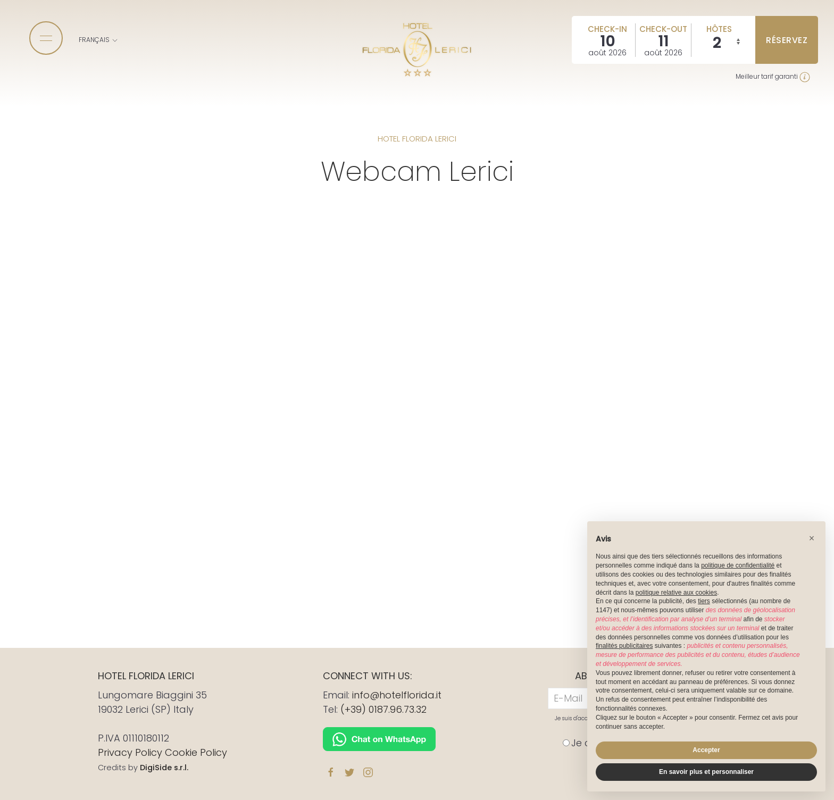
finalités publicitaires (624, 645)
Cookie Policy (196, 752)
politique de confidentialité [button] (737, 565)
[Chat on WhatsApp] (379, 738)
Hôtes (719, 29)
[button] (811, 538)
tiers (704, 601)
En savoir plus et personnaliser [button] (706, 772)
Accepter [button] (706, 750)
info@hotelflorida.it (396, 695)
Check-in (607, 29)
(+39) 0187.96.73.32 (383, 709)
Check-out (663, 29)
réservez (786, 40)
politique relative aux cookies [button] (676, 592)
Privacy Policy (130, 752)
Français (99, 39)
